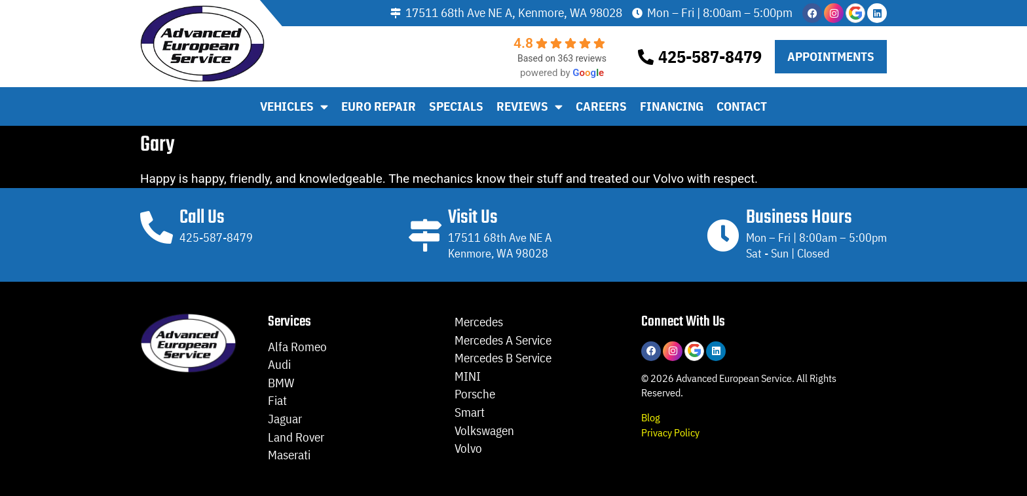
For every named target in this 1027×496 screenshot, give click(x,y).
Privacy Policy (670, 432)
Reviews (529, 106)
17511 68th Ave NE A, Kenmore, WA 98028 (513, 12)
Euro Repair (378, 106)
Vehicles (294, 106)
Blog (650, 417)
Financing (671, 106)
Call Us (202, 217)
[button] (831, 56)
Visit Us (473, 217)
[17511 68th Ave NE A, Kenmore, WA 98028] (395, 13)
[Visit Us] (425, 235)
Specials (456, 106)
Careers (601, 106)
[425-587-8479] (646, 57)
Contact (742, 106)
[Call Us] (156, 227)
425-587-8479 (710, 56)
